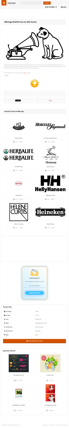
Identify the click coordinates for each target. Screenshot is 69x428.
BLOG (63, 7)
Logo (24, 73)
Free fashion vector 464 (50, 405)
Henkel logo (19, 195)
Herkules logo (18, 138)
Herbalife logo (18, 166)
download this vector (34, 341)
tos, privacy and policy (62, 425)
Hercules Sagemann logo (50, 138)
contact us (51, 425)
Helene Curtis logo (18, 224)
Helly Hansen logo (50, 195)
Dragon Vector (50, 375)
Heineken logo (50, 224)
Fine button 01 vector (18, 375)
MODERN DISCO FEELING (19, 405)
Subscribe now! (34, 293)
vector (11, 3)
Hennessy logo (50, 166)
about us (45, 425)
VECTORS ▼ (51, 7)
